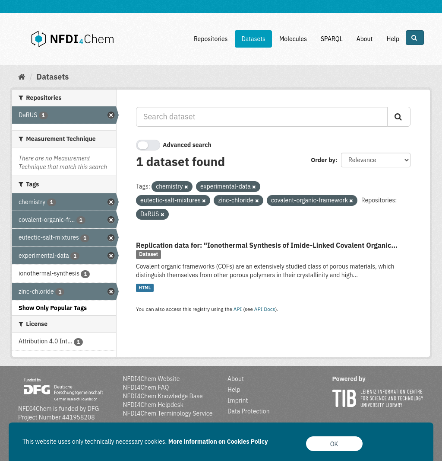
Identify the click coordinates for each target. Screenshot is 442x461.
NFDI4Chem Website (151, 379)
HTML (145, 288)
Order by (323, 160)
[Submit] (398, 117)
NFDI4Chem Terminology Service (168, 413)
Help (392, 39)
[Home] (21, 77)
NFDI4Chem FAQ (146, 387)
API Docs (264, 309)
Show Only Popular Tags (53, 308)
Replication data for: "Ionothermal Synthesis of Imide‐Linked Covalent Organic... (267, 245)
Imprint (237, 400)
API (238, 309)
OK (334, 444)
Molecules (293, 39)
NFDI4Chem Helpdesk (153, 405)
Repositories (211, 39)
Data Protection (248, 411)
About (365, 39)
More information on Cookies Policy (218, 441)
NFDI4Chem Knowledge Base (163, 396)
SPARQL (332, 39)
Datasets (253, 39)
